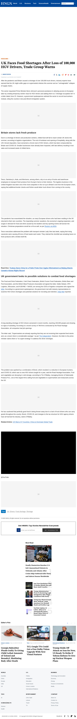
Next (74, 623)
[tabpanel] (38, 641)
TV (27, 705)
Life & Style (29, 697)
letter (2, 289)
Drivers (12, 511)
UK (2, 686)
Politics (28, 676)
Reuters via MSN (50, 226)
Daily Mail (61, 292)
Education (28, 681)
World (15, 3)
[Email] (71, 74)
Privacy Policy (55, 703)
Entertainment (55, 3)
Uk (8, 511)
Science (3, 706)
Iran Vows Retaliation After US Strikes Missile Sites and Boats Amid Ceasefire (43, 585)
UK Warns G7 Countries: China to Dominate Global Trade (33, 422)
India (2, 683)
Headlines (4, 59)
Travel (27, 703)
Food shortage (21, 511)
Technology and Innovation (58, 676)
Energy (53, 681)
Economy (53, 678)
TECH (2, 694)
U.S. (21, 3)
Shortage (29, 511)
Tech (34, 3)
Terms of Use (54, 705)
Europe (3, 681)
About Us (53, 697)
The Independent (45, 336)
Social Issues (29, 683)
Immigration (29, 678)
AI (1, 697)
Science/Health (44, 3)
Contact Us (54, 700)
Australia (3, 676)
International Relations (59, 643)
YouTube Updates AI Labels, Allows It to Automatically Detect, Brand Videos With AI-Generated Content (41, 611)
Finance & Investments (57, 683)
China (2, 678)
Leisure (28, 700)
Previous (71, 623)
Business (28, 3)
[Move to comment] (74, 74)
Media (52, 686)
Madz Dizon (7, 74)
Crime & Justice (5, 643)
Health (2, 709)
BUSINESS (54, 672)
